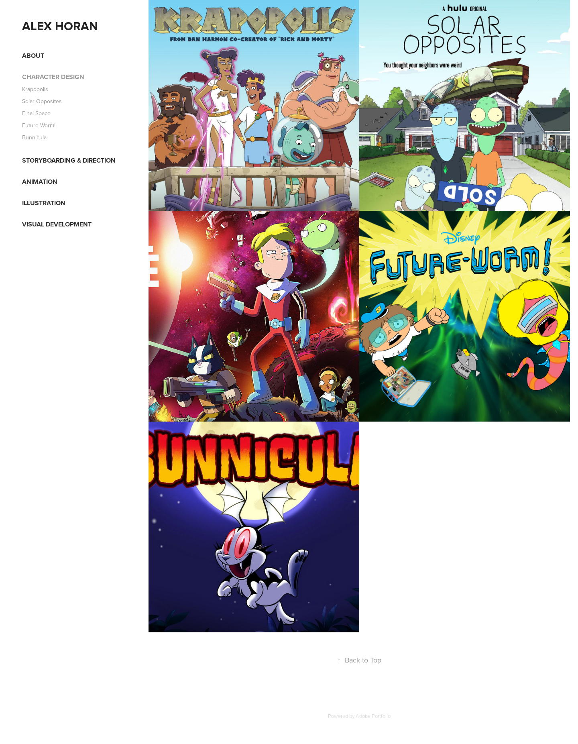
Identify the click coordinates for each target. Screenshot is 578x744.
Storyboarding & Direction (69, 160)
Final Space (36, 113)
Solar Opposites (42, 101)
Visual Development (57, 224)
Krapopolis (35, 89)
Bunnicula (34, 137)
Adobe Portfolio (373, 716)
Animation (39, 181)
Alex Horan (60, 26)
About (33, 55)
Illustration (43, 203)
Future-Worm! (38, 125)
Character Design (53, 77)
